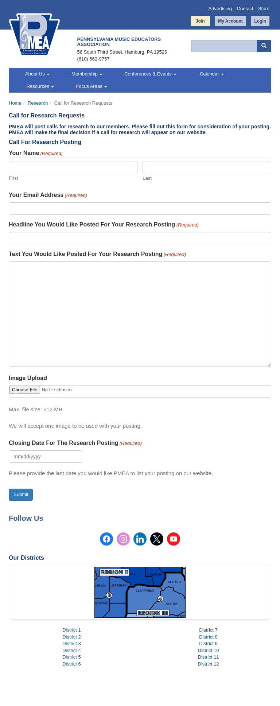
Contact (245, 8)
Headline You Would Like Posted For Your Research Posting (104, 225)
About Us (37, 74)
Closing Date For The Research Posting (75, 443)
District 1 (71, 630)
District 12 (208, 664)
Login (260, 21)
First (13, 178)
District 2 (71, 637)
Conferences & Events (150, 74)
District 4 (71, 650)
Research (38, 103)
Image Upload (28, 378)
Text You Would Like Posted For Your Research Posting (97, 254)
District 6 (71, 664)
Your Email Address (48, 195)
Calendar (211, 74)
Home (15, 103)
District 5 (71, 657)
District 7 (208, 630)
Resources (39, 86)
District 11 (208, 657)
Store (263, 8)
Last (147, 178)
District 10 (208, 650)
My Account (230, 21)
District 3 (71, 643)
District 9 (208, 643)
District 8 (208, 637)
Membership (86, 74)
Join (200, 21)
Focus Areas (91, 86)
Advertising (220, 8)
